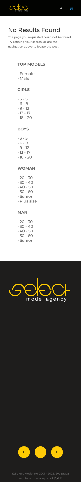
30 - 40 (26, 182)
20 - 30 (26, 177)
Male (24, 78)
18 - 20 (26, 117)
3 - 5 (24, 99)
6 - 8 (24, 103)
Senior (26, 196)
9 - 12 (24, 108)
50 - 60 (26, 191)
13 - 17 (25, 113)
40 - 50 (26, 187)
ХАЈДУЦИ (56, 478)
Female (27, 73)
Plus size (28, 201)
